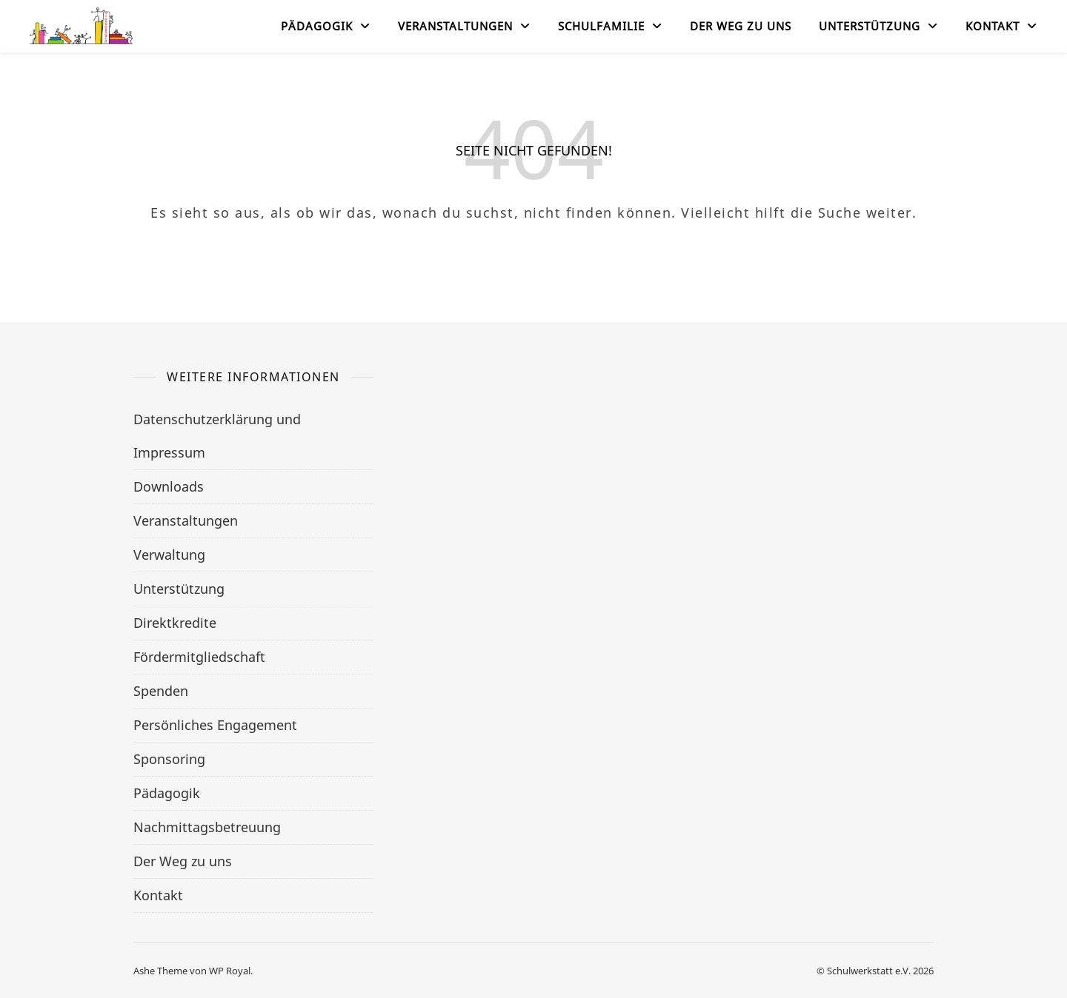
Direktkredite (174, 623)
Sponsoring (169, 759)
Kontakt (992, 26)
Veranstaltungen (455, 26)
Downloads (168, 486)
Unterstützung (869, 26)
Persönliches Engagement (215, 725)
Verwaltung (169, 554)
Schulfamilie (601, 26)
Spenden (160, 691)
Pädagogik (317, 26)
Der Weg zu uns (740, 26)
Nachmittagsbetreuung (207, 827)
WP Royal (229, 970)
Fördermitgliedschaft (199, 657)
